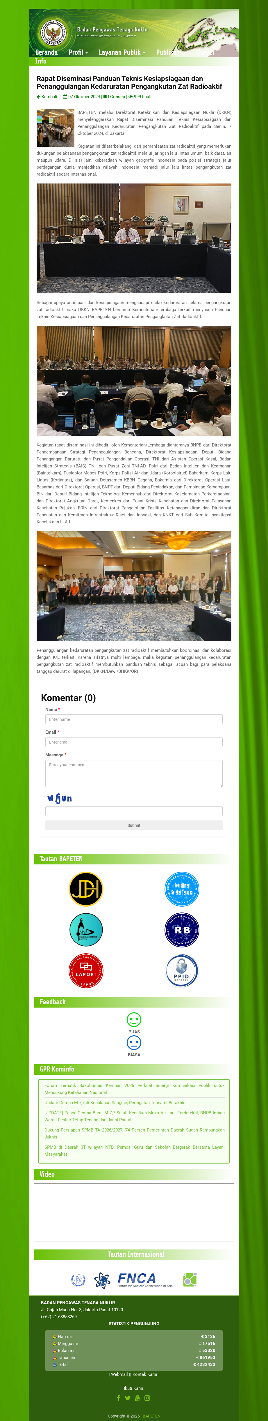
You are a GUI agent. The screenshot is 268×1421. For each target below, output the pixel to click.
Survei (205, 53)
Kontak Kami (145, 1374)
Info (41, 61)
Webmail (119, 1374)
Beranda (46, 53)
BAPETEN (151, 1416)
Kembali (47, 96)
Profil (78, 53)
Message (54, 755)
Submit (134, 825)
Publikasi (171, 53)
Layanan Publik (122, 53)
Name (51, 709)
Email (50, 732)
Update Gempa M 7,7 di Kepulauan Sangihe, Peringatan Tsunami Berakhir (114, 1102)
